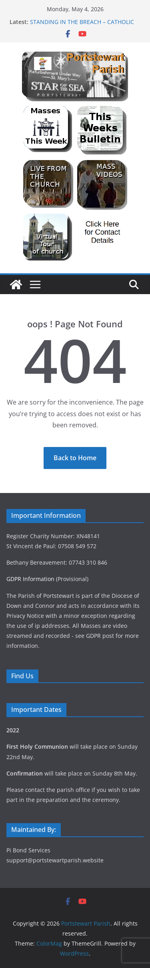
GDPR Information (30, 579)
